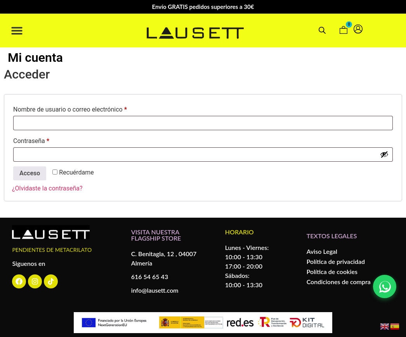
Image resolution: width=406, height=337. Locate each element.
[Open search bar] (322, 30)
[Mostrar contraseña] (384, 154)
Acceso (29, 173)
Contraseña (46, 140)
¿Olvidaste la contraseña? (47, 188)
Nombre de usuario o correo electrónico (85, 108)
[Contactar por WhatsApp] (384, 286)
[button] (17, 30)
